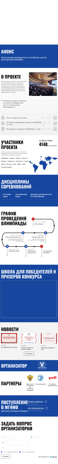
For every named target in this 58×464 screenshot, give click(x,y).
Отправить (6, 457)
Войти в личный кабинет (9, 33)
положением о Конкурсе (31, 452)
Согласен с (10, 452)
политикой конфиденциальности (12, 452)
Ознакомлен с (28, 452)
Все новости (29, 354)
